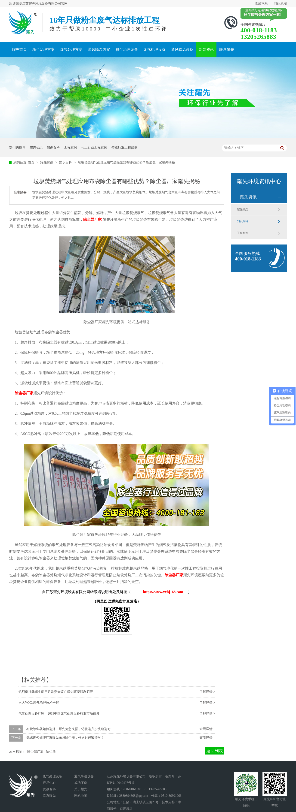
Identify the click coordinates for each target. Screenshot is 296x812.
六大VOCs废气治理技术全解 (38, 702)
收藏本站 (261, 3)
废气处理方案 (71, 49)
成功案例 (80, 783)
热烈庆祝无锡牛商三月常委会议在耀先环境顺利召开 (55, 692)
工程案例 (70, 147)
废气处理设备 (154, 49)
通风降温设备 (182, 49)
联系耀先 (226, 49)
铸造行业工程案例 (124, 147)
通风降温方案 (99, 49)
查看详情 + (207, 729)
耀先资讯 (47, 162)
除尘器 (51, 752)
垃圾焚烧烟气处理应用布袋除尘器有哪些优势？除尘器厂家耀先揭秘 (126, 162)
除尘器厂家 (35, 752)
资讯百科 (49, 789)
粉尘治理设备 (127, 49)
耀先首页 (19, 49)
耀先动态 (36, 147)
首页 (31, 162)
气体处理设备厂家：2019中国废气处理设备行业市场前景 (58, 713)
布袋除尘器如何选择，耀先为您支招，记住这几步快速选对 (68, 729)
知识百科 (53, 147)
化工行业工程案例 (94, 147)
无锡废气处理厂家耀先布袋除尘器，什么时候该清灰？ (65, 738)
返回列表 (214, 751)
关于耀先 (80, 789)
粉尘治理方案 (43, 49)
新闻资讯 (206, 49)
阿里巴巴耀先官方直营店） (118, 601)
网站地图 (280, 3)
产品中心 (49, 783)
